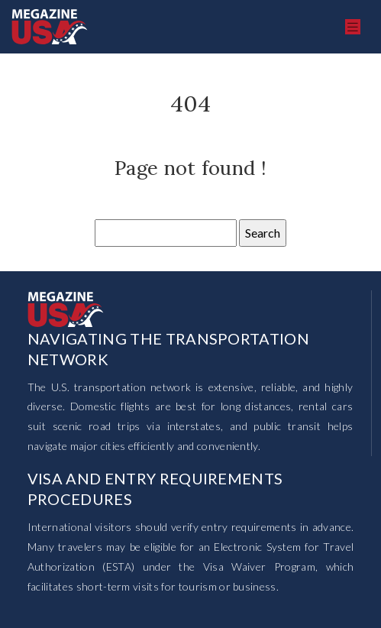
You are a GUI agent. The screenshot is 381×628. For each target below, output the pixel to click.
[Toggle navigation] (353, 27)
